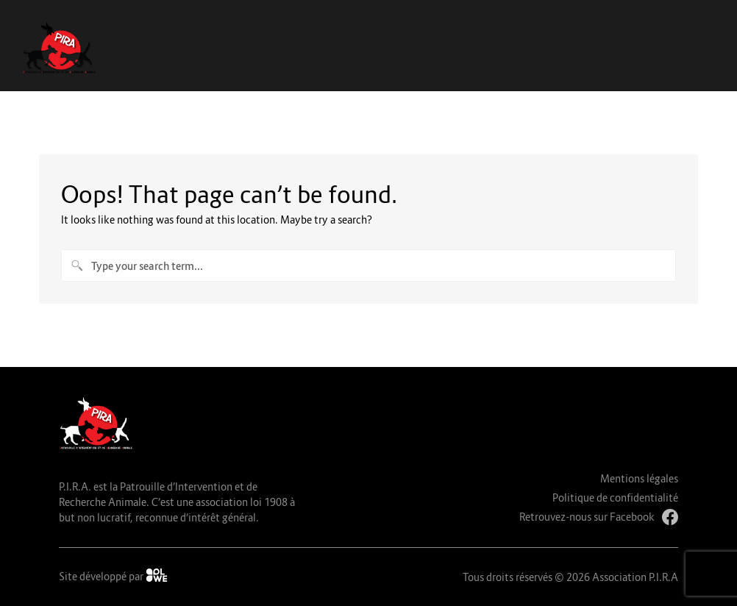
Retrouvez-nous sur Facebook (598, 517)
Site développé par (113, 575)
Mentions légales (639, 478)
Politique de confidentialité (615, 497)
